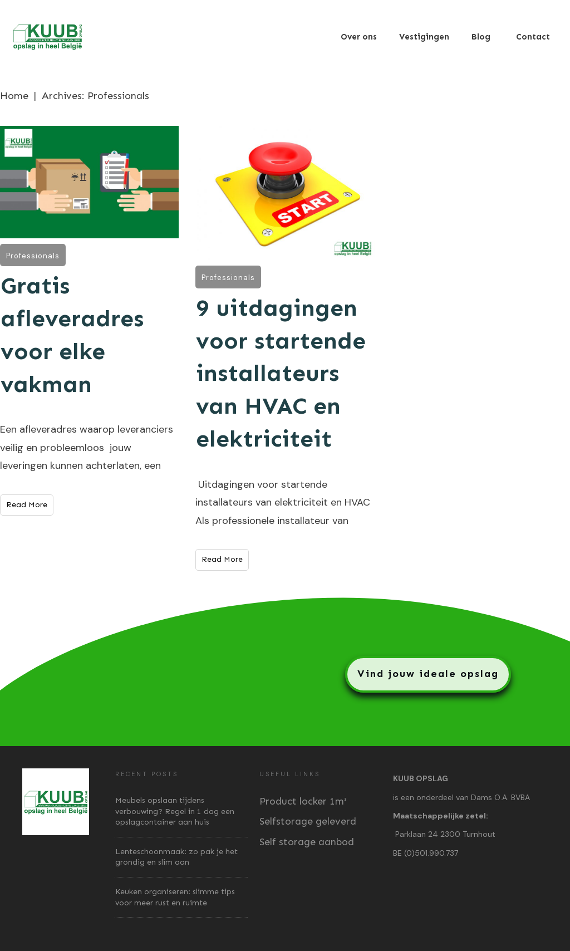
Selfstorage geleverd (307, 821)
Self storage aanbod (306, 842)
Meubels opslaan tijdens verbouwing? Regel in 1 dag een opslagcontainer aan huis (174, 811)
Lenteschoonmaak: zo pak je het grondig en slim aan (176, 857)
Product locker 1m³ (303, 801)
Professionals (33, 256)
